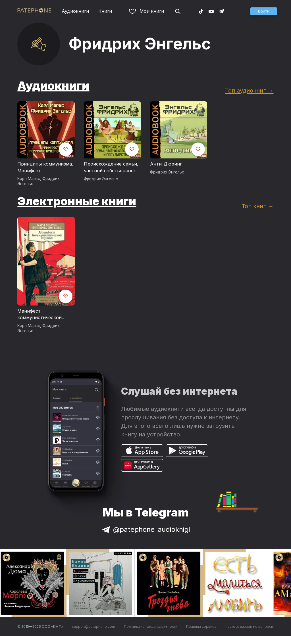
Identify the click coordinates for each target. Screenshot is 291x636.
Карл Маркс (28, 178)
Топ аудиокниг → (249, 90)
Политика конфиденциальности (150, 626)
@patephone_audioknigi (145, 529)
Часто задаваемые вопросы (249, 626)
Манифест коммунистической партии (39, 314)
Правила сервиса (201, 626)
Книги (105, 11)
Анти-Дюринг (166, 164)
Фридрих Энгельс (101, 179)
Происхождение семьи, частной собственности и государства (111, 167)
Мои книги (146, 11)
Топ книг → (257, 206)
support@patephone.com (93, 626)
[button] (263, 11)
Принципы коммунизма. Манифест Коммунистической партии (45, 167)
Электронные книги (76, 201)
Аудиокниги (75, 11)
